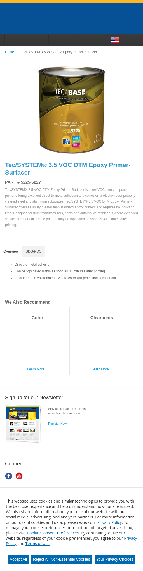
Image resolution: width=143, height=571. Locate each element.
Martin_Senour (71, 18)
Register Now (57, 423)
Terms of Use (37, 543)
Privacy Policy (109, 522)
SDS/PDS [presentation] (33, 251)
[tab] (11, 251)
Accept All (18, 559)
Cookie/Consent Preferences (53, 533)
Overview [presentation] (10, 251)
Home (9, 52)
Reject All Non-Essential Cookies (61, 559)
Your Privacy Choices (114, 559)
